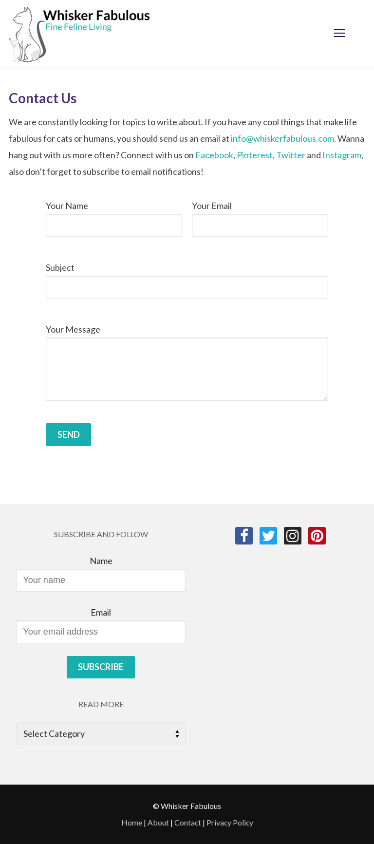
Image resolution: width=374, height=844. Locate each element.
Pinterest (255, 155)
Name (101, 560)
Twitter (290, 155)
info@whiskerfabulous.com (282, 138)
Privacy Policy (229, 822)
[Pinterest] (317, 535)
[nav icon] (339, 33)
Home (131, 822)
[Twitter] (268, 535)
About (158, 822)
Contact (187, 822)
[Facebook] (244, 535)
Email (101, 612)
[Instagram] (292, 535)
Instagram (341, 155)
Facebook (214, 155)
